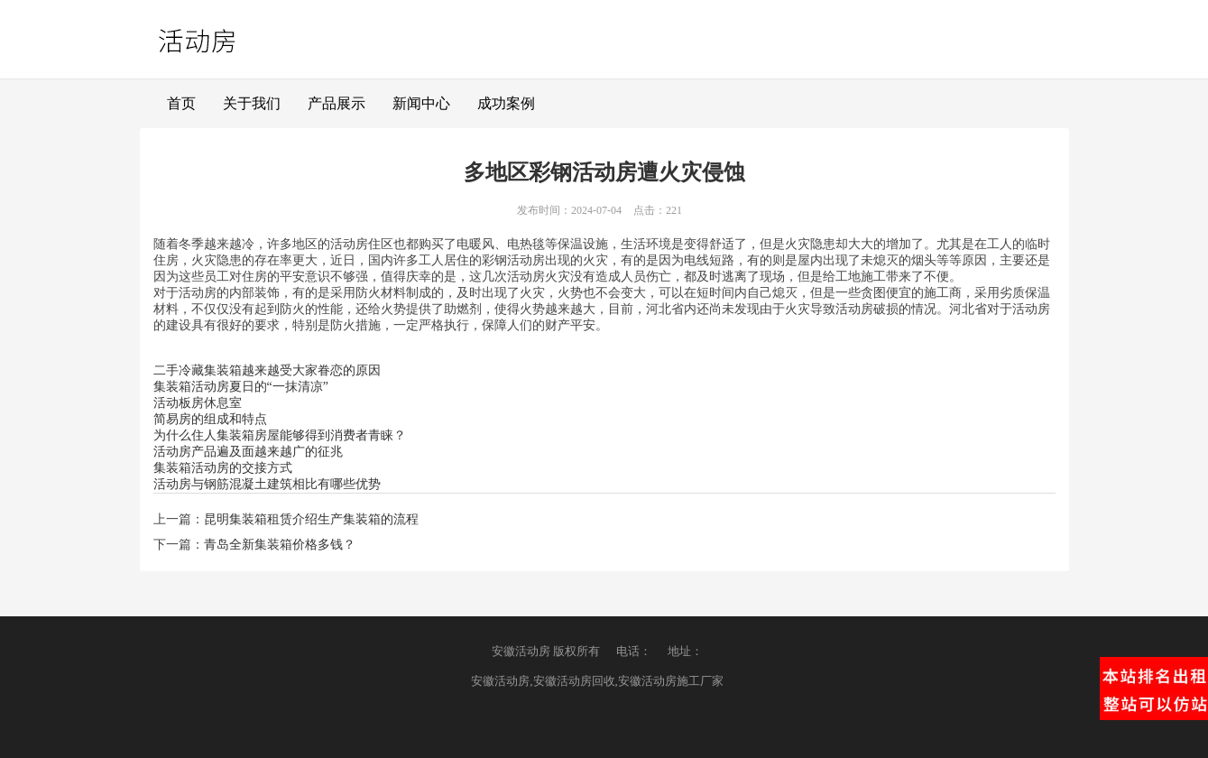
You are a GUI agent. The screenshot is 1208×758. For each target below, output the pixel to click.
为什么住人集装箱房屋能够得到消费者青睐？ (279, 435)
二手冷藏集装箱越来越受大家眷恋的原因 (267, 370)
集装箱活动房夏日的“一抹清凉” (240, 386)
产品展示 (336, 103)
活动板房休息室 (197, 403)
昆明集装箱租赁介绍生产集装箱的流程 (311, 519)
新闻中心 (421, 103)
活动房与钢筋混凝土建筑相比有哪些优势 (267, 484)
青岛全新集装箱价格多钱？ (279, 544)
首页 (181, 103)
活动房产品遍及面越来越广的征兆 (248, 451)
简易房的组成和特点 (210, 419)
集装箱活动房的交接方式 (222, 468)
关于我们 (252, 103)
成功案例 (506, 103)
